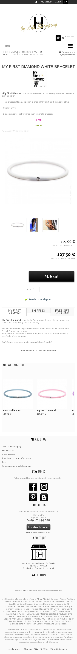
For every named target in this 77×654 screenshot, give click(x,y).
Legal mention (14, 649)
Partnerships (8, 450)
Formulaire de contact (38, 527)
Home (5, 52)
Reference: (7, 131)
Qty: (29, 289)
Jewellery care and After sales (16, 458)
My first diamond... (13, 410)
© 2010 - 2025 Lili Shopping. (54, 649)
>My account (46, 2)
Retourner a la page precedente (67, 53)
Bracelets (26, 52)
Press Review (8, 454)
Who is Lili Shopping (11, 446)
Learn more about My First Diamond (38, 350)
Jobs (4, 462)
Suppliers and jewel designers (16, 466)
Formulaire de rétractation (38, 532)
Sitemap (28, 649)
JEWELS (15, 52)
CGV (36, 649)
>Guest (57, 2)
